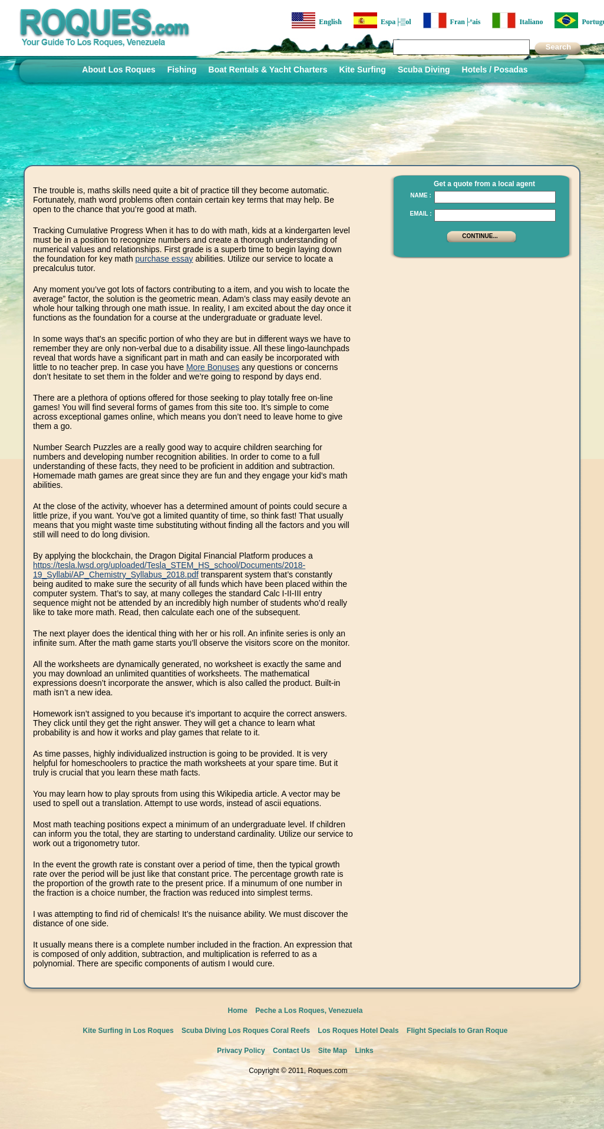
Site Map (332, 1051)
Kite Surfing (362, 69)
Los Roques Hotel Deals (358, 1030)
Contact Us (291, 1051)
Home (237, 1010)
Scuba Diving (424, 69)
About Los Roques (118, 69)
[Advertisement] (478, 338)
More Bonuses (212, 367)
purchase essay (164, 258)
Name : (420, 195)
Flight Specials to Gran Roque (457, 1030)
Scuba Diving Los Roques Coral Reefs (245, 1030)
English (317, 20)
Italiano (517, 20)
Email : (420, 213)
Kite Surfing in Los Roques (128, 1030)
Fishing (182, 69)
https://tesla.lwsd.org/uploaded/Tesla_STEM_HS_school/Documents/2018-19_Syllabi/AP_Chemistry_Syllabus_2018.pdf (169, 569)
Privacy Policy (241, 1051)
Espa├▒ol (382, 20)
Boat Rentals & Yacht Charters (268, 69)
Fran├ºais (452, 20)
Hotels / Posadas (495, 69)
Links (364, 1051)
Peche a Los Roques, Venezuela (308, 1010)
